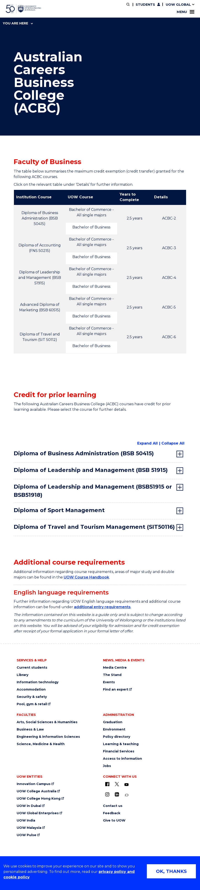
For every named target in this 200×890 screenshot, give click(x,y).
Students (145, 5)
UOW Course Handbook (86, 577)
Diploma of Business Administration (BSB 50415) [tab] (84, 453)
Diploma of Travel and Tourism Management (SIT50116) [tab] (94, 527)
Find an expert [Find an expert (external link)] (115, 689)
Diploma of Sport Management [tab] (59, 510)
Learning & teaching (121, 744)
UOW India (26, 820)
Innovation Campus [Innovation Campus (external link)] (33, 784)
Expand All (147, 443)
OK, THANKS (171, 871)
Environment (114, 729)
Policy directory (116, 737)
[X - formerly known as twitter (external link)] (117, 784)
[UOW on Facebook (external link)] (107, 784)
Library (22, 675)
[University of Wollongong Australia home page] (23, 9)
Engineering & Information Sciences (48, 737)
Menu (185, 12)
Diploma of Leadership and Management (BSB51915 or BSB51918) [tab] (93, 490)
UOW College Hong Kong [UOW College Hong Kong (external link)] (39, 799)
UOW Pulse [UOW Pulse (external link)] (26, 835)
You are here (18, 23)
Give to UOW (114, 820)
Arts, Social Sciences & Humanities (47, 722)
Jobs (107, 766)
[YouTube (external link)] (126, 785)
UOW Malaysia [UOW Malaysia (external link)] (29, 828)
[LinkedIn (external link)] (117, 794)
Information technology (37, 682)
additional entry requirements (102, 607)
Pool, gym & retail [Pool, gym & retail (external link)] (32, 704)
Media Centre (115, 668)
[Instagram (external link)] (107, 794)
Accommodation (31, 689)
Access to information (122, 759)
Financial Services (118, 751)
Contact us (112, 806)
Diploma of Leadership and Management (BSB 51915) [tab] (91, 470)
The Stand (112, 675)
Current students (32, 668)
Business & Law (30, 729)
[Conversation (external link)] (126, 795)
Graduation (112, 722)
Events (109, 682)
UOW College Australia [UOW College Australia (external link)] (36, 791)
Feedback (111, 813)
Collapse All (172, 443)
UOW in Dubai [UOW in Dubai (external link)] (29, 806)
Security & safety (32, 697)
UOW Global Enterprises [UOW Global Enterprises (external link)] (38, 813)
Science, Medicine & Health (41, 744)
